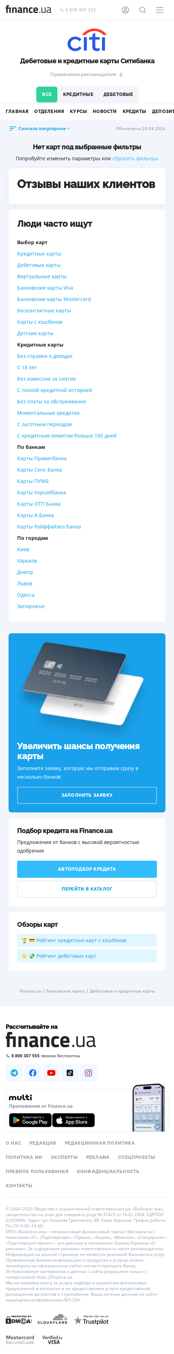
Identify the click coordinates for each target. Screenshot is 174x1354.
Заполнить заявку (87, 795)
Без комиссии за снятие (46, 378)
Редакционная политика (100, 1143)
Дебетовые (118, 94)
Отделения (49, 111)
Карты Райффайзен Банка (49, 526)
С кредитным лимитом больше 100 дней (67, 435)
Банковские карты (65, 991)
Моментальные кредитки (48, 412)
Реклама (97, 1157)
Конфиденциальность (108, 1171)
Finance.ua (30, 991)
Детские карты (35, 333)
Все (47, 94)
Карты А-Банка (35, 515)
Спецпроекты (136, 1157)
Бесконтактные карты (44, 310)
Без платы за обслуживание (51, 401)
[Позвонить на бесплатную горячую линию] (87, 1056)
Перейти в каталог (87, 889)
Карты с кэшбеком (39, 321)
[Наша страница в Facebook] (32, 1072)
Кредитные (78, 94)
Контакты (19, 1185)
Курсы (78, 111)
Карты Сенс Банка (39, 469)
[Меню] (159, 10)
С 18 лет (27, 367)
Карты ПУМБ (33, 481)
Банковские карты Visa (45, 287)
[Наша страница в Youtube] (51, 1072)
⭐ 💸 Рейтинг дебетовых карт (58, 955)
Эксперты (64, 1157)
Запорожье (31, 606)
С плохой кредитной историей (54, 390)
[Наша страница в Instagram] (88, 1072)
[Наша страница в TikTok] (69, 1072)
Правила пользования (37, 1171)
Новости (105, 111)
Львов (24, 583)
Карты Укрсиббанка (41, 492)
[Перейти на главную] (28, 10)
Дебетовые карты (39, 265)
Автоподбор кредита (87, 869)
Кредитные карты (39, 253)
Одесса (26, 594)
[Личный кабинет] (125, 10)
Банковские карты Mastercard (54, 299)
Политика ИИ (24, 1157)
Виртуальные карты (42, 276)
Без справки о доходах (44, 356)
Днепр (25, 572)
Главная (17, 111)
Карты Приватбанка (42, 458)
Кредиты (134, 111)
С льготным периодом (44, 424)
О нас (13, 1143)
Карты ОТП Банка (39, 503)
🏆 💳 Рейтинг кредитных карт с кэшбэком (73, 940)
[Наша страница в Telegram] (14, 1072)
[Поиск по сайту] (142, 10)
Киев (23, 549)
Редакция (43, 1143)
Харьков (27, 560)
